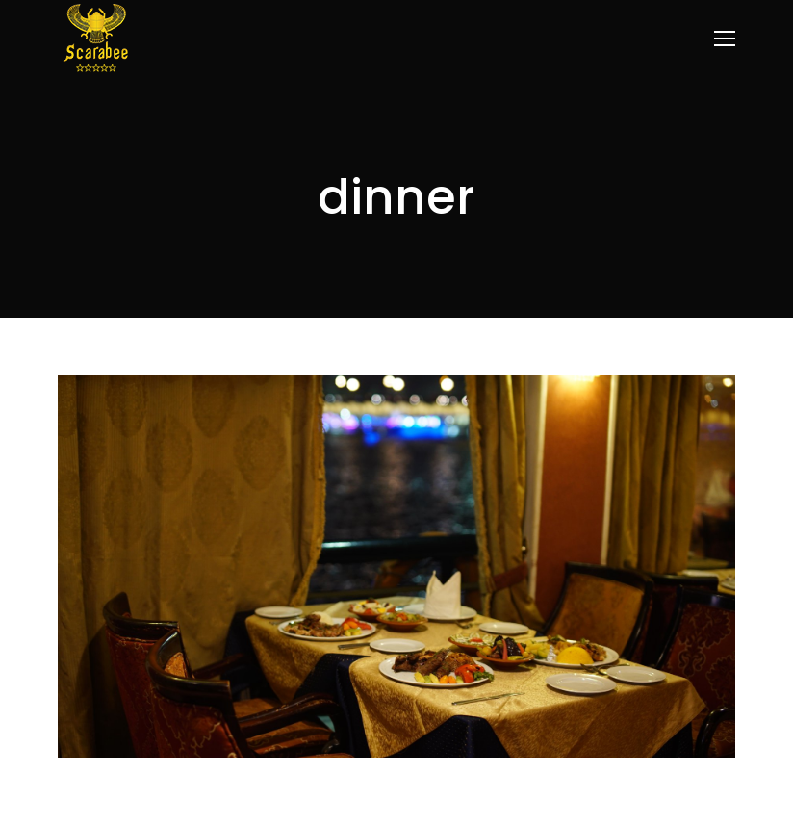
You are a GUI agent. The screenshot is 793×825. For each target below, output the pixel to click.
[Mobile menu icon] (724, 38)
